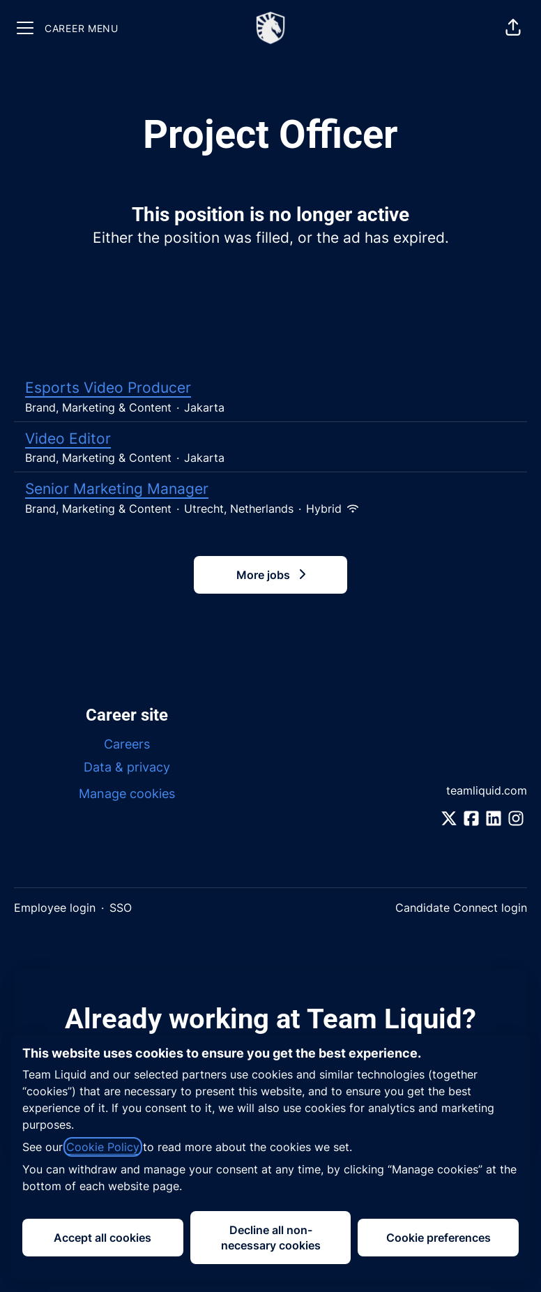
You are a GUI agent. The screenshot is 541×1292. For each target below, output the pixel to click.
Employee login (55, 908)
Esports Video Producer (270, 388)
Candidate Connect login (461, 908)
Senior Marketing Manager (270, 489)
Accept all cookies (102, 1238)
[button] (513, 27)
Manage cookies (127, 793)
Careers (127, 744)
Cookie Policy (102, 1147)
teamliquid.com (486, 790)
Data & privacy (127, 767)
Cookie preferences (438, 1238)
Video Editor (270, 439)
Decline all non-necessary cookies (271, 1237)
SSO (120, 908)
